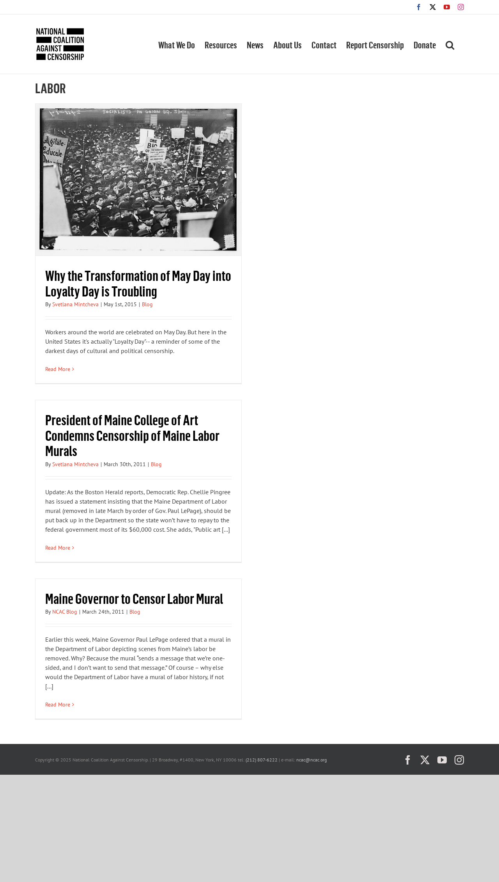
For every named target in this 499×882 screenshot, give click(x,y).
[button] (450, 44)
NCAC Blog (64, 611)
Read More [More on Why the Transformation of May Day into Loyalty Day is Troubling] (57, 369)
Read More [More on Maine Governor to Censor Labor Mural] (57, 704)
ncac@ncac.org (311, 760)
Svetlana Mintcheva (75, 304)
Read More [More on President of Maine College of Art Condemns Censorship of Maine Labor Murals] (57, 547)
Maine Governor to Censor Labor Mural (134, 598)
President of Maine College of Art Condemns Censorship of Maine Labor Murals (132, 435)
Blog (147, 304)
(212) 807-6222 (262, 760)
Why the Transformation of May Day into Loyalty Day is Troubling (138, 283)
